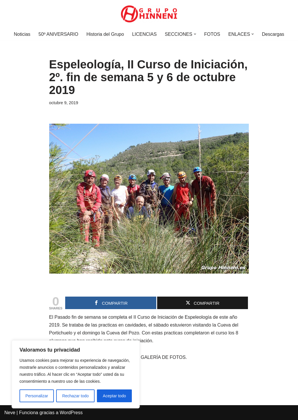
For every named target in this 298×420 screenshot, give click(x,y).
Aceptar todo (114, 396)
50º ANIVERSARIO (58, 34)
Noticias (22, 34)
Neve (9, 412)
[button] (195, 34)
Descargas (273, 34)
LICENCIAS (144, 34)
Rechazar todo (75, 396)
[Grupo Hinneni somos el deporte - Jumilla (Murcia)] (149, 14)
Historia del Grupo (105, 34)
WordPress (71, 412)
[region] (76, 374)
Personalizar (36, 396)
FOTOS (212, 34)
